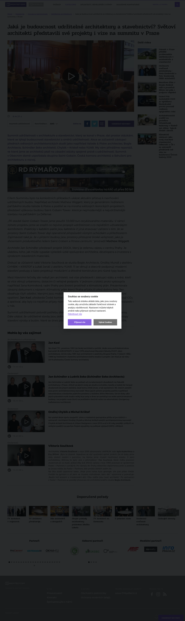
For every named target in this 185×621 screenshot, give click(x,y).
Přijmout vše (79, 322)
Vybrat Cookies (105, 322)
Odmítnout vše (75, 314)
